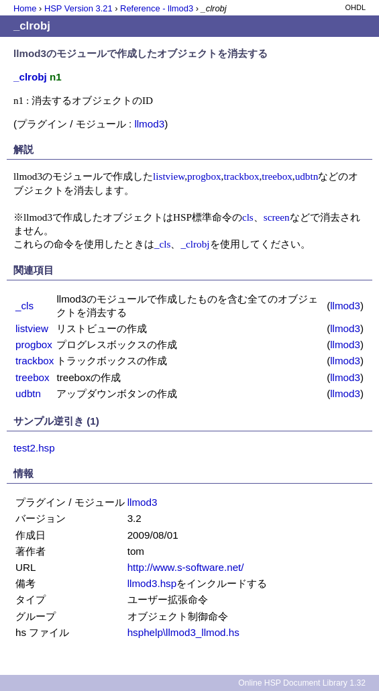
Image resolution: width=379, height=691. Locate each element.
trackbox (241, 176)
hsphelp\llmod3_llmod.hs (183, 632)
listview (168, 176)
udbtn (307, 176)
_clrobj (194, 244)
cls (248, 217)
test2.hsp (34, 448)
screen (277, 217)
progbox (204, 176)
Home (24, 8)
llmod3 (149, 123)
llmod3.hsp (151, 583)
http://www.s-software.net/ (185, 567)
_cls (162, 244)
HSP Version (78, 8)
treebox (277, 176)
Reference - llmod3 (156, 8)
